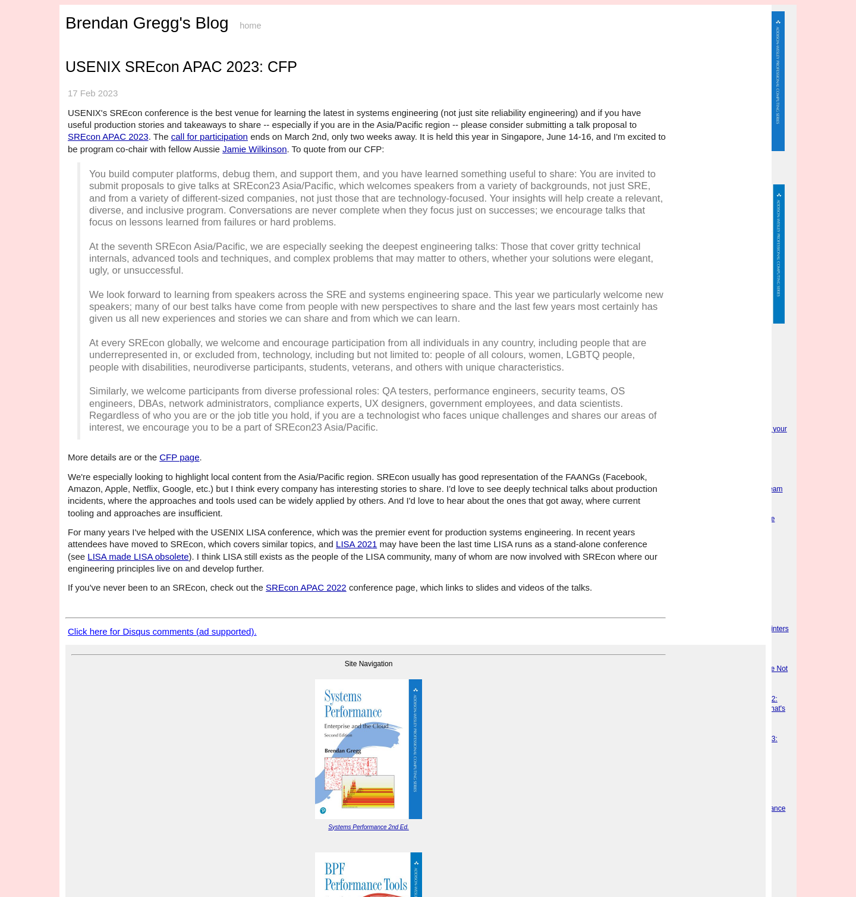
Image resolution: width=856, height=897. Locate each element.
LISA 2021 (356, 544)
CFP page (179, 457)
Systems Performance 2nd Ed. (368, 827)
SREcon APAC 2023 (108, 136)
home (250, 25)
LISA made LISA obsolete (137, 556)
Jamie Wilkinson (254, 149)
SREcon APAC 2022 (306, 587)
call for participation (209, 136)
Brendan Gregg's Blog (147, 23)
